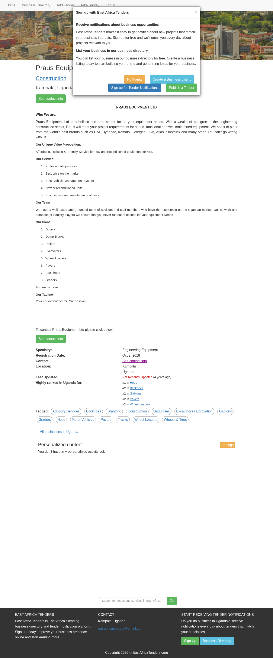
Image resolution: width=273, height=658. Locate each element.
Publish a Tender (181, 88)
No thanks (134, 79)
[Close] (196, 11)
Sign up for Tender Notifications (134, 88)
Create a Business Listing (172, 79)
